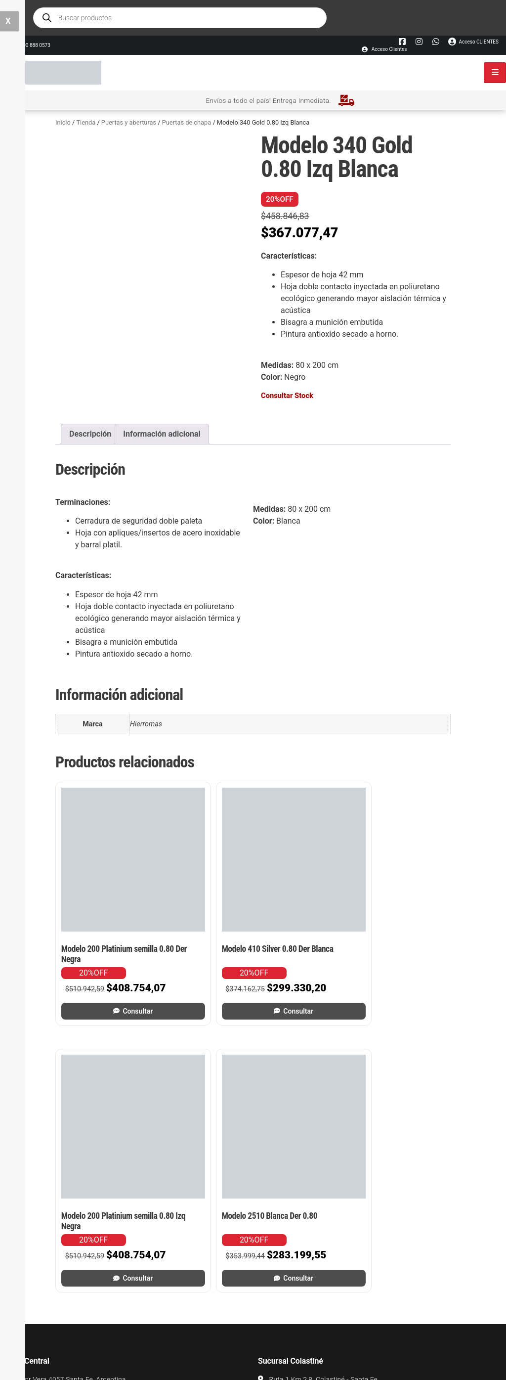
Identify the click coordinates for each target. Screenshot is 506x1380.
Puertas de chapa (186, 122)
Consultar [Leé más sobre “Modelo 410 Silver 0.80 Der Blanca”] (206, 954)
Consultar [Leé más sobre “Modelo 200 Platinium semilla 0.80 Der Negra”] (103, 954)
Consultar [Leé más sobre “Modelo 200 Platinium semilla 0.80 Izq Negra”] (308, 954)
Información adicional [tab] (161, 434)
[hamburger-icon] (495, 72)
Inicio (63, 122)
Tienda (85, 122)
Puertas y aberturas (128, 122)
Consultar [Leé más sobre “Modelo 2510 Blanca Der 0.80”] (410, 954)
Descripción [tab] (90, 434)
